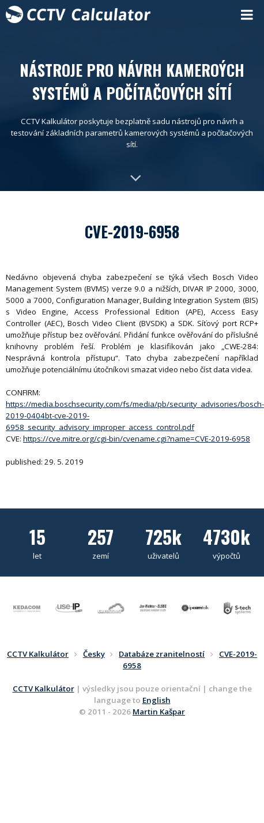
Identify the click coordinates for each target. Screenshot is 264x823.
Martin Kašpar (159, 711)
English (156, 700)
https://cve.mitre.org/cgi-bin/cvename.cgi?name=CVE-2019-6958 (136, 438)
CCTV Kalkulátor (43, 688)
